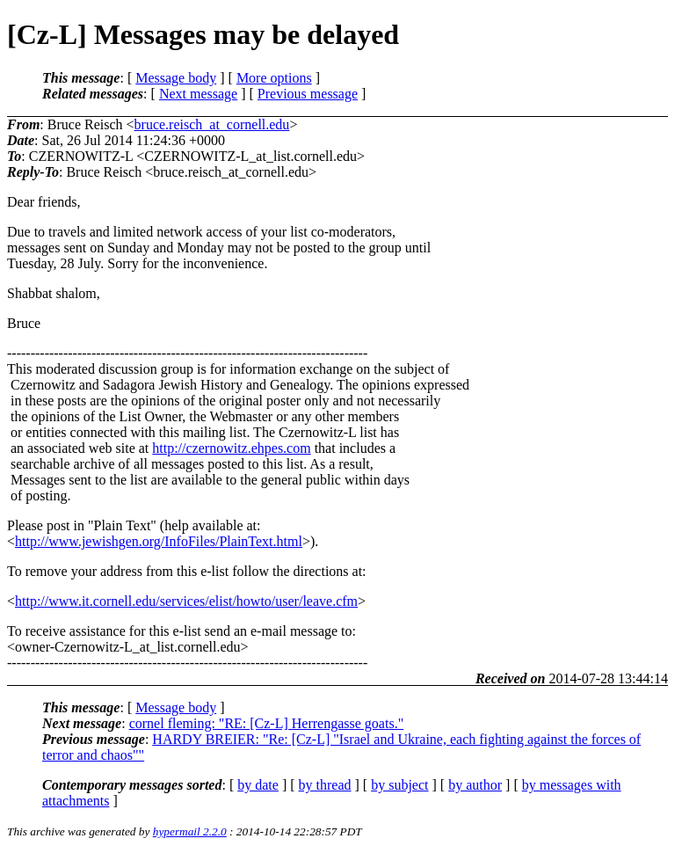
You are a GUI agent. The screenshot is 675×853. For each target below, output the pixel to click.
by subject (399, 784)
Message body (175, 77)
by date (258, 784)
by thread (325, 784)
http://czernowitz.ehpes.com (231, 448)
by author (475, 784)
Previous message (308, 93)
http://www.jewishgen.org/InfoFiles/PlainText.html (158, 541)
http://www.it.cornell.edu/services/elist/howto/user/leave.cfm (186, 601)
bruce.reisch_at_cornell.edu (212, 124)
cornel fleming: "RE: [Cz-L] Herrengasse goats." (266, 723)
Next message (198, 93)
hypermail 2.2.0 (190, 831)
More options (274, 77)
